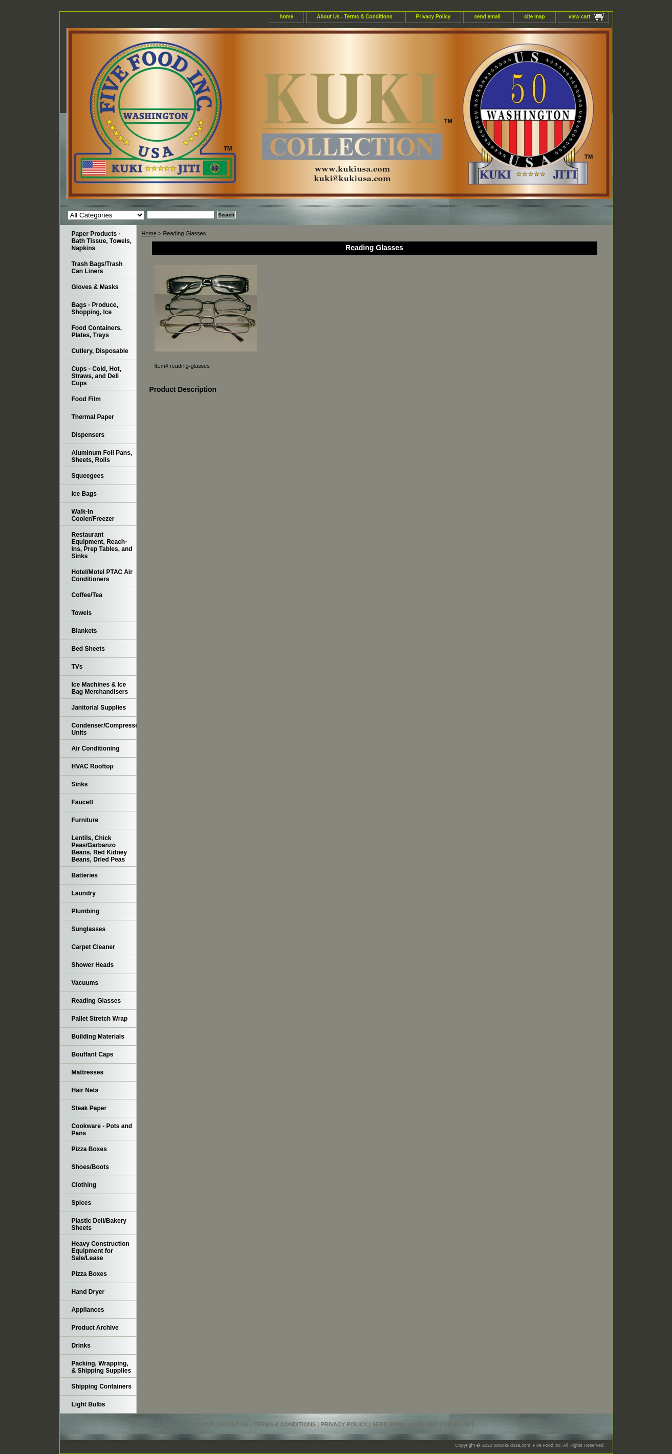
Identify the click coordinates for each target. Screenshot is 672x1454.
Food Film (86, 399)
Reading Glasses (96, 1000)
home (286, 16)
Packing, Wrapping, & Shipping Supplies (102, 1367)
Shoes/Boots (90, 1167)
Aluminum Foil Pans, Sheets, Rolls (102, 456)
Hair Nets (85, 1090)
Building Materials (98, 1036)
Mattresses (88, 1072)
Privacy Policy (433, 16)
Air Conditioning (96, 748)
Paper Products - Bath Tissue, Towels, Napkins (102, 241)
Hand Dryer (88, 1291)
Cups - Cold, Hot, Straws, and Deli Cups (96, 376)
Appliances (88, 1309)
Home (149, 233)
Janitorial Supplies (99, 707)
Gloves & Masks (95, 287)
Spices (82, 1202)
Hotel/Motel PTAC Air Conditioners (102, 575)
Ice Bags (84, 493)
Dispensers (88, 434)
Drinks (81, 1345)
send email (487, 16)
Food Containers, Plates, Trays (97, 331)
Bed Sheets (88, 648)
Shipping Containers (102, 1386)
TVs (77, 666)
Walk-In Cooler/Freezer (93, 515)
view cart (580, 16)
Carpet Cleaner (93, 947)
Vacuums (85, 982)
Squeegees (88, 475)
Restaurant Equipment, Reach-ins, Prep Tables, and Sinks (102, 545)
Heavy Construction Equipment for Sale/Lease (100, 1251)
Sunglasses (89, 929)
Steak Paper (89, 1108)
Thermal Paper (93, 417)
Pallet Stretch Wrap (100, 1018)
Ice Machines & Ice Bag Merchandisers (100, 688)
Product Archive (95, 1327)
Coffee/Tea (87, 595)
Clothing (84, 1184)
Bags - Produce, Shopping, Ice (95, 308)
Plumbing (86, 911)
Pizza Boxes (89, 1149)
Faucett (83, 802)
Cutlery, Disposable (100, 351)
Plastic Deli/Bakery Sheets (99, 1224)
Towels (82, 612)
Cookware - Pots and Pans (102, 1129)
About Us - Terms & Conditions (355, 16)
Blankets (84, 630)
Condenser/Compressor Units (104, 729)
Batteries (85, 875)
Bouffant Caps (93, 1054)
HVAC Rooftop (93, 766)
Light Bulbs (88, 1404)
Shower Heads (93, 964)
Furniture (85, 820)
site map (534, 16)
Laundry (84, 893)
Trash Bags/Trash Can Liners (97, 267)
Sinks (80, 784)
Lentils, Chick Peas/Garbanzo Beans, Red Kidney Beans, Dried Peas (99, 848)
